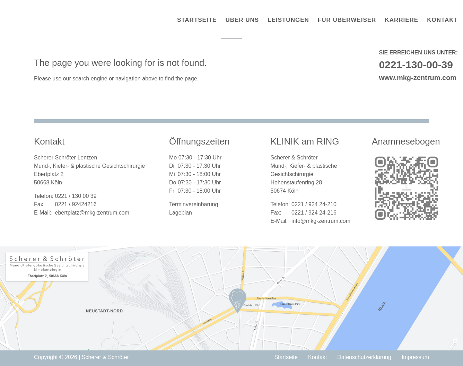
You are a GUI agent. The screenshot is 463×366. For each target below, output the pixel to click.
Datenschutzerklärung (364, 357)
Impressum (415, 357)
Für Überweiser (347, 20)
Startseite (197, 20)
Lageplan (180, 213)
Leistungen (288, 20)
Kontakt (442, 20)
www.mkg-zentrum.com (417, 77)
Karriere (401, 20)
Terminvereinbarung (193, 204)
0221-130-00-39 (416, 64)
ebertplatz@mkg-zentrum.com (92, 213)
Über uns (242, 20)
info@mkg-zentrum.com (320, 221)
